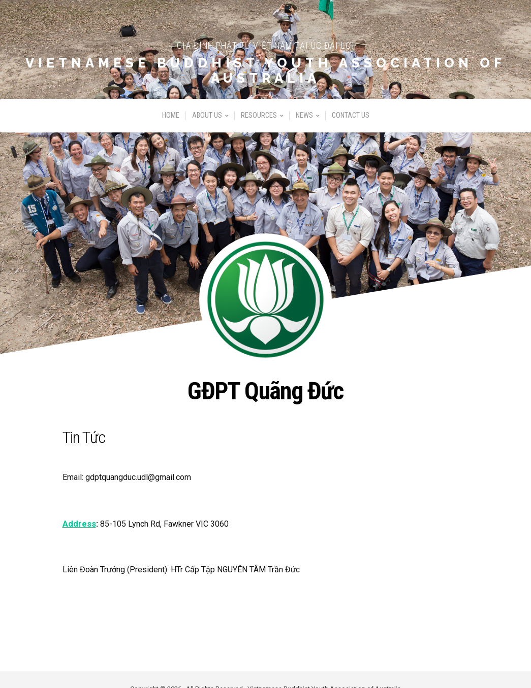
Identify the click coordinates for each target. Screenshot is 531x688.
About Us (207, 119)
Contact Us (350, 119)
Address (79, 523)
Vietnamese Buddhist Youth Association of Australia (265, 72)
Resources (259, 119)
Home (170, 119)
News (304, 119)
